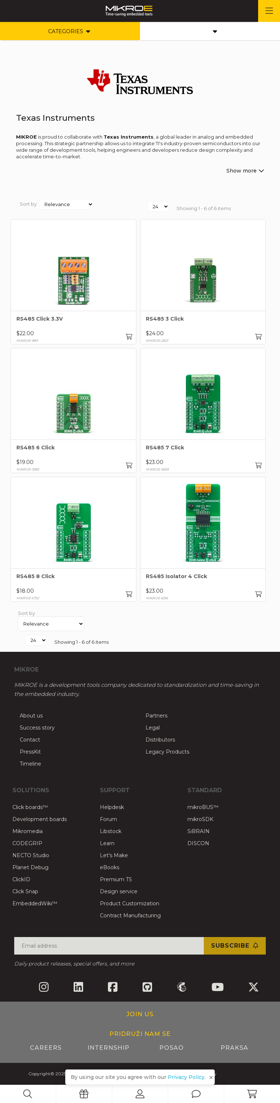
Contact (30, 739)
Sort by (28, 204)
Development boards (39, 819)
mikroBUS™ (202, 807)
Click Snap (25, 891)
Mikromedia (27, 831)
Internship (108, 1047)
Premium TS (116, 879)
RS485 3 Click (165, 319)
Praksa (234, 1047)
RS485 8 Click (35, 576)
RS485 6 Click (35, 447)
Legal (152, 727)
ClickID (21, 879)
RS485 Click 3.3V (39, 319)
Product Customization (129, 903)
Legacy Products (167, 751)
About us (31, 715)
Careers (46, 1047)
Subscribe (234, 945)
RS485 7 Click (165, 447)
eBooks (109, 867)
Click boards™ (30, 807)
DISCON (198, 843)
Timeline (30, 764)
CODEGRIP (27, 843)
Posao (171, 1047)
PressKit (30, 751)
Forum (108, 819)
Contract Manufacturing (130, 915)
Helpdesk (112, 807)
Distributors (160, 739)
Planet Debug (30, 867)
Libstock (110, 831)
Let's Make (114, 855)
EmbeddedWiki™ (34, 903)
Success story (37, 727)
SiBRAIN (198, 831)
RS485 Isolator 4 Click (176, 576)
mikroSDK (200, 819)
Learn (107, 843)
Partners (156, 715)
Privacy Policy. (187, 1077)
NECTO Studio (30, 855)
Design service (118, 891)
